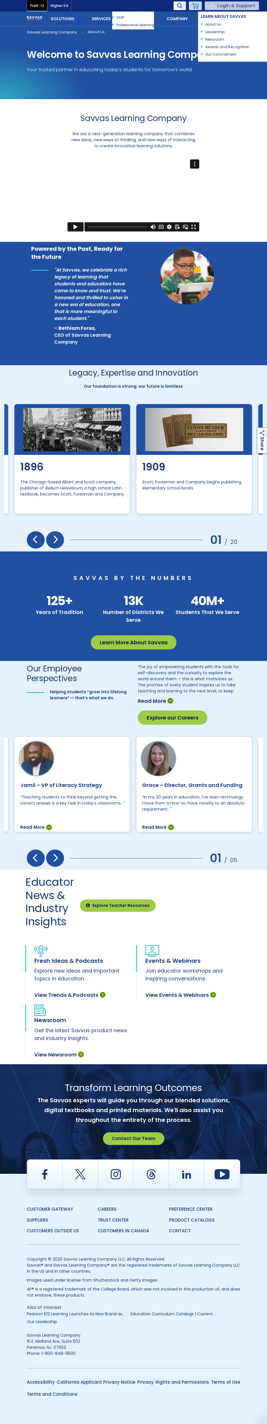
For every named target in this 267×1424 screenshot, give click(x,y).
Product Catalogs (192, 1220)
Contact (221, 18)
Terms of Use (225, 1382)
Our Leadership (42, 1322)
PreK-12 (37, 5)
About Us (96, 32)
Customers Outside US (53, 1231)
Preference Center (191, 1209)
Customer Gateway (50, 1209)
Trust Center (113, 1220)
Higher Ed (59, 5)
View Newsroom (59, 1054)
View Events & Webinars (180, 995)
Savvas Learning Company (52, 32)
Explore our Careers (172, 717)
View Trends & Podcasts (70, 995)
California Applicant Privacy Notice (96, 1382)
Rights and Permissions (182, 1382)
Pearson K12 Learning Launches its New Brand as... (76, 1314)
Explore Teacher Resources (118, 905)
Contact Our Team (133, 1138)
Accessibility (41, 1382)
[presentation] (36, 540)
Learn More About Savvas (134, 642)
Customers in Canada (123, 1231)
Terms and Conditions (52, 1394)
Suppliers (37, 1220)
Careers (107, 1209)
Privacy (145, 1382)
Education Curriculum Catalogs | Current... (173, 1314)
